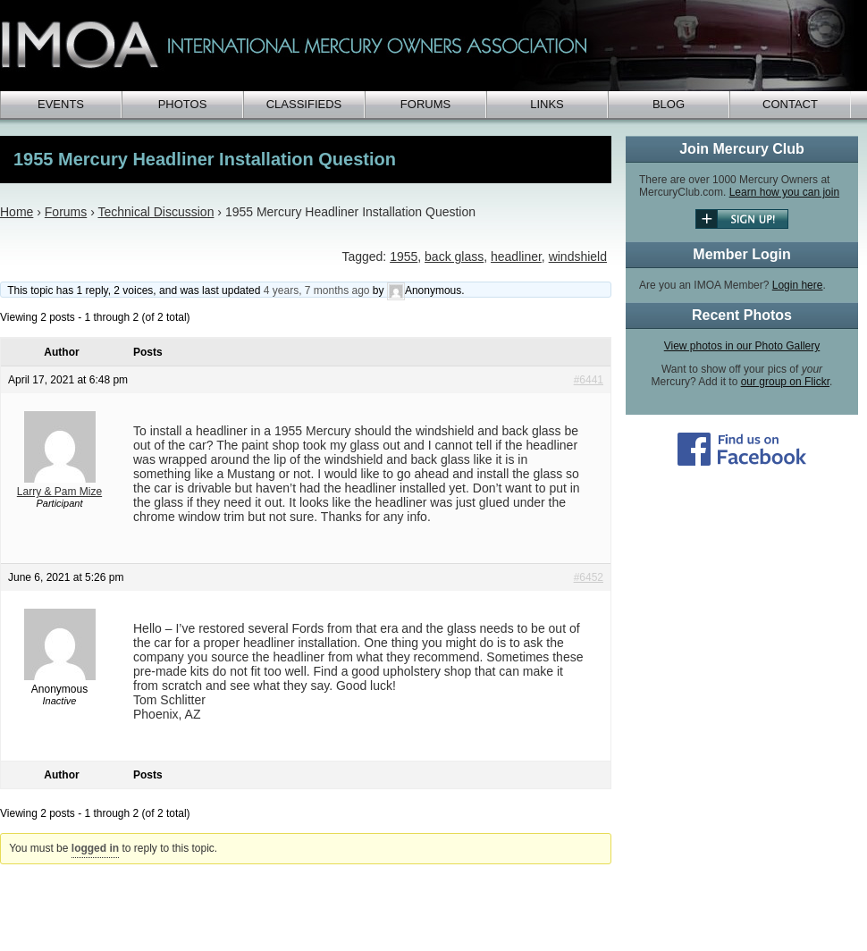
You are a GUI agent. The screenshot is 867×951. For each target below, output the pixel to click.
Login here (797, 285)
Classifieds (304, 104)
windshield (578, 256)
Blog (668, 104)
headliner (516, 256)
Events (61, 104)
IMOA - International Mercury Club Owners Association (429, 45)
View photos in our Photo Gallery (742, 346)
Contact (790, 104)
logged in (95, 848)
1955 (403, 256)
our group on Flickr (785, 381)
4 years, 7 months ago (317, 290)
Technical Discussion (155, 212)
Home (16, 212)
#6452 (588, 577)
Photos (182, 104)
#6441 (588, 380)
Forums (425, 104)
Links (547, 104)
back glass (454, 256)
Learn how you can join (784, 192)
